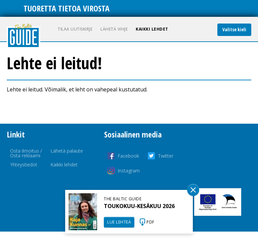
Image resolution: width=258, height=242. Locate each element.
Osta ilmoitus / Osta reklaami (26, 153)
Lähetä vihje (114, 29)
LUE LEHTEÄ (119, 222)
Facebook (128, 156)
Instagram (129, 170)
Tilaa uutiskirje (75, 29)
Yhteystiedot (23, 164)
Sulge (193, 190)
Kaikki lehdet (152, 29)
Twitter (165, 156)
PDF (150, 222)
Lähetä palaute (66, 151)
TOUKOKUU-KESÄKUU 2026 (139, 206)
